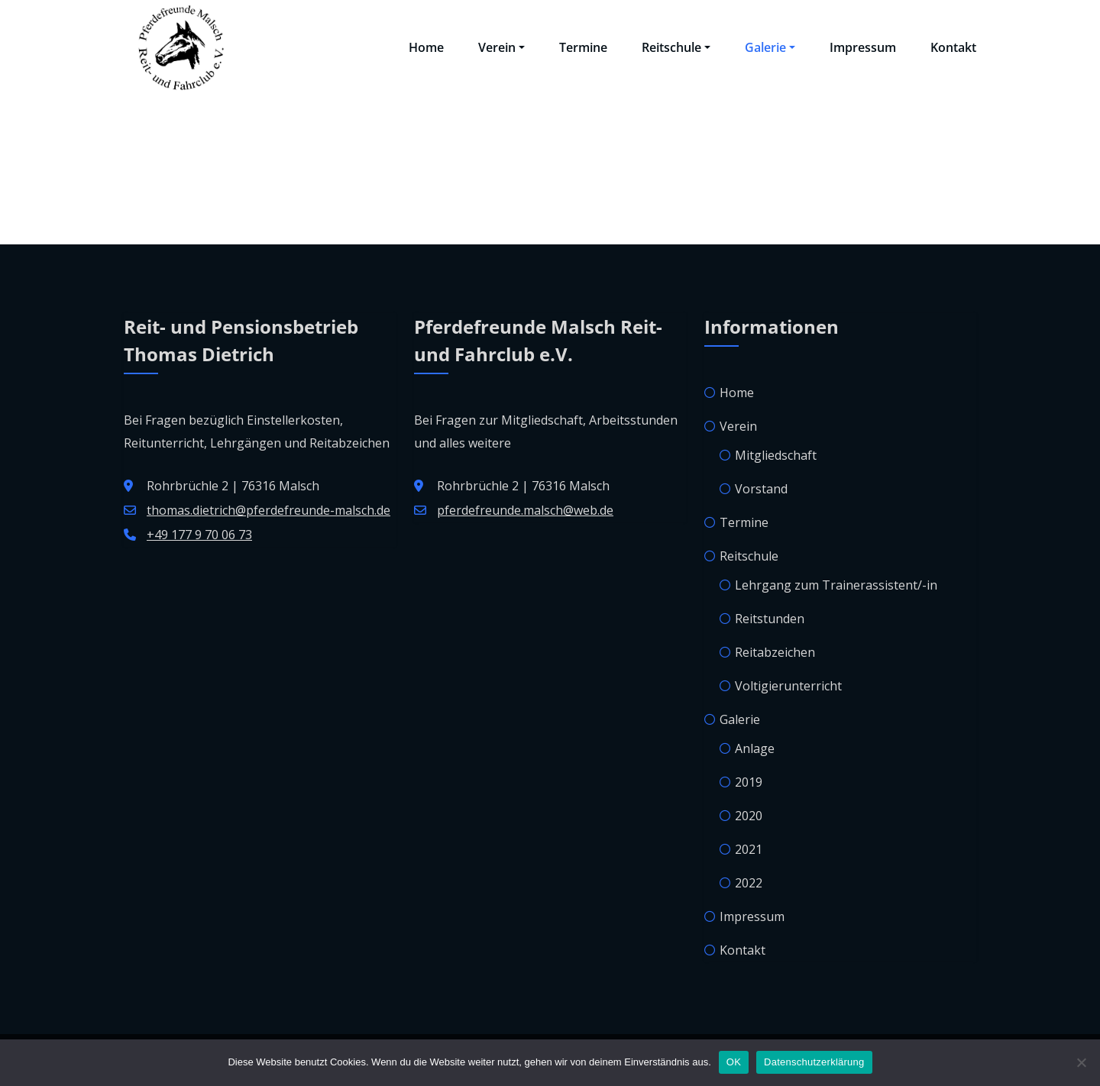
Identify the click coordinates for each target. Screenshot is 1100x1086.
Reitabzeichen (775, 652)
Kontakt (953, 47)
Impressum (863, 47)
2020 (748, 815)
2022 (748, 882)
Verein (501, 47)
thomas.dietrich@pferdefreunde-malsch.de (268, 510)
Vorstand (761, 488)
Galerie (770, 47)
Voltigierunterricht (788, 685)
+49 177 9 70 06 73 (199, 534)
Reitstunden (769, 618)
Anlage (755, 748)
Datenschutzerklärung (814, 1062)
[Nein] (1081, 1062)
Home (426, 47)
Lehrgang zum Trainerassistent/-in (836, 585)
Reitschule (676, 47)
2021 (748, 849)
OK (733, 1062)
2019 (748, 782)
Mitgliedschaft (776, 455)
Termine (583, 47)
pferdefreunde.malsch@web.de (525, 510)
